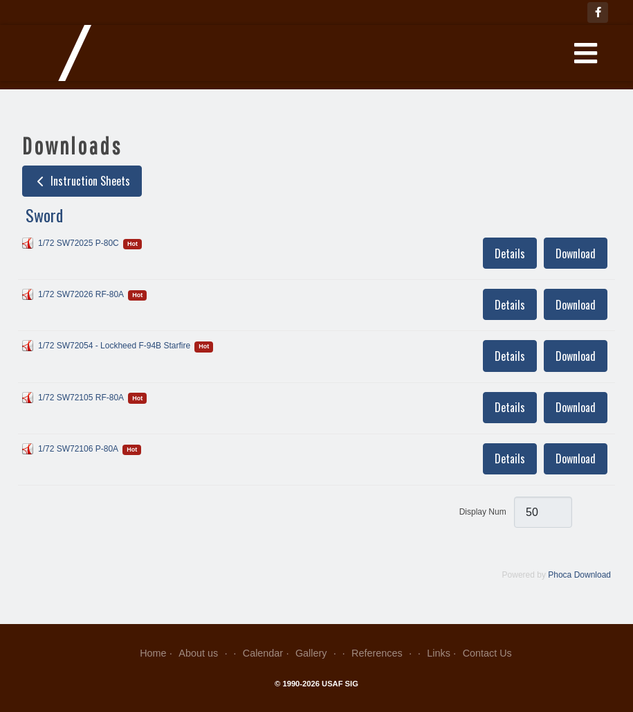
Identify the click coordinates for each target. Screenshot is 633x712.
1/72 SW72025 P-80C (78, 243)
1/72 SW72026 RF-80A (81, 294)
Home (153, 653)
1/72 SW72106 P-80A (78, 449)
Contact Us (487, 653)
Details (510, 253)
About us (204, 653)
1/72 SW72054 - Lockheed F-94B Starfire (114, 345)
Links (438, 653)
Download (576, 253)
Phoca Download (579, 575)
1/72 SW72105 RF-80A (81, 397)
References (382, 653)
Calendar (263, 653)
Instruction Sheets (82, 180)
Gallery (317, 653)
